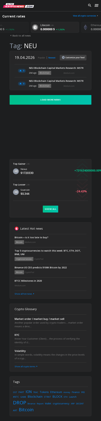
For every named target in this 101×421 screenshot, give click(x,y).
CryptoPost (38, 259)
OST (15, 392)
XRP (73, 403)
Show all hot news (25, 293)
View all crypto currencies (86, 15)
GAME (23, 396)
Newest (51, 57)
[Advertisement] (50, 131)
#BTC (16, 396)
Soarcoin (25, 189)
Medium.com (68, 73)
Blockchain (45, 73)
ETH (65, 396)
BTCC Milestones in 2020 (28, 280)
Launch (72, 396)
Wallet (48, 403)
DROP (19, 402)
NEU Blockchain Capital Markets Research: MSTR (56, 67)
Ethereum (56, 392)
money (66, 392)
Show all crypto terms (26, 366)
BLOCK (57, 396)
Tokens (44, 392)
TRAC (35, 392)
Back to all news (20, 35)
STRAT (47, 396)
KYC (17, 335)
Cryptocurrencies (24, 259)
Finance (76, 392)
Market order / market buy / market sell (39, 319)
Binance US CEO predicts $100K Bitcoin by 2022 (41, 267)
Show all (50, 209)
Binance (31, 403)
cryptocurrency (61, 403)
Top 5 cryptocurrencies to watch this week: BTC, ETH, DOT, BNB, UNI (48, 252)
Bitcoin (19, 242)
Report (40, 403)
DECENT (80, 403)
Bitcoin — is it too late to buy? (31, 237)
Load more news (50, 99)
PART (21, 392)
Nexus (24, 169)
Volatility (20, 351)
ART (15, 410)
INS (83, 392)
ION (29, 391)
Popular (41, 57)
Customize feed (73, 57)
